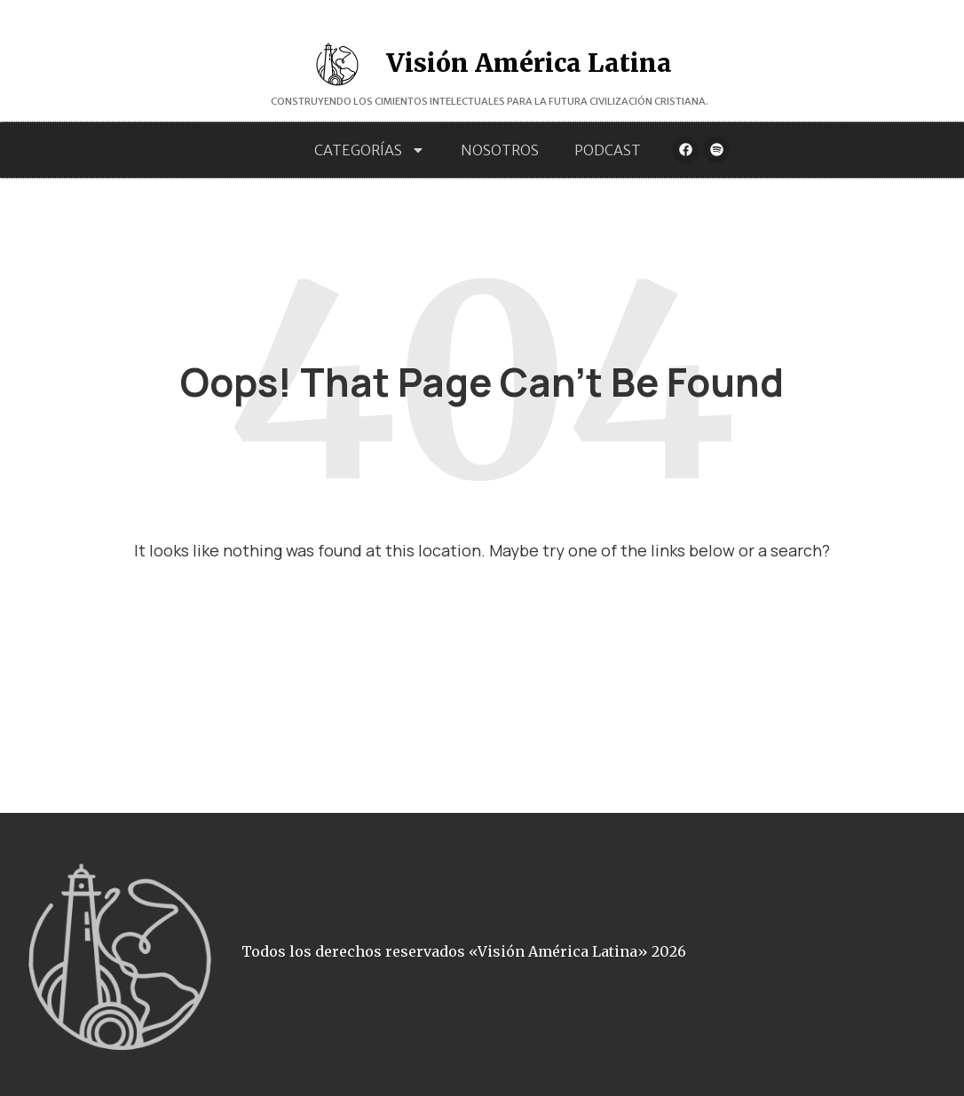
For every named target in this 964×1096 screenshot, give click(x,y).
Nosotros (500, 150)
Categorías (369, 150)
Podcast (607, 150)
